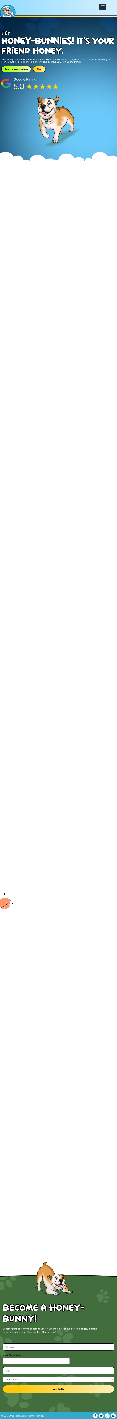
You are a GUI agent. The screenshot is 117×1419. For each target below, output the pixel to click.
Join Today (58, 1388)
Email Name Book (12, 1354)
